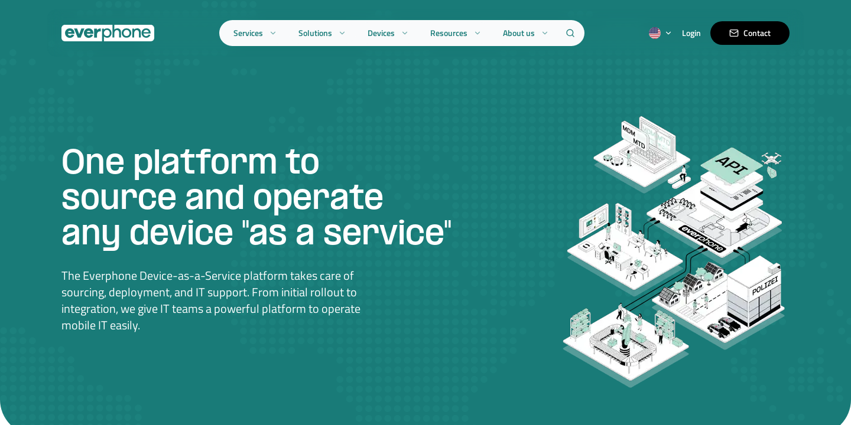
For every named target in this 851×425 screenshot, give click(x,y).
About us (526, 33)
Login (691, 33)
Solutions (322, 33)
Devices (388, 33)
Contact (750, 33)
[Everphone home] (107, 33)
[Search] (570, 33)
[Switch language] (661, 33)
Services (255, 33)
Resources (456, 33)
